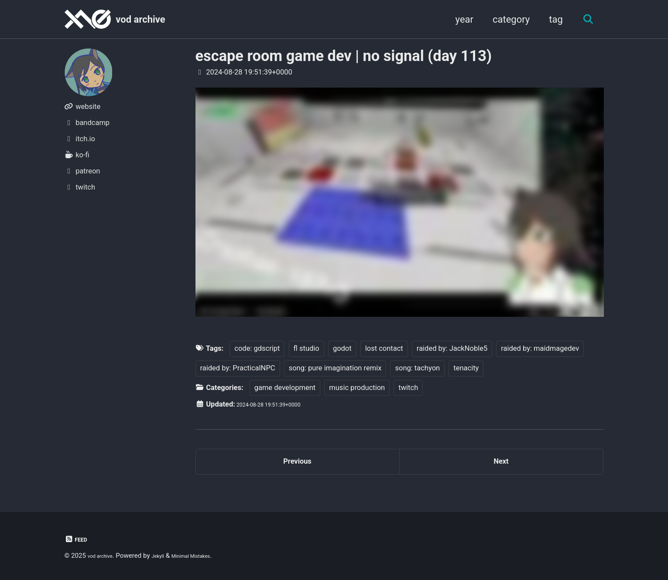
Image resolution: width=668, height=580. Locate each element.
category (505, 19)
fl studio (306, 348)
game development (285, 387)
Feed (78, 539)
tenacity (466, 368)
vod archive (140, 19)
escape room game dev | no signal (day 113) (343, 55)
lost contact (384, 348)
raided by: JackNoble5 (452, 348)
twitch (408, 387)
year (459, 19)
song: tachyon (417, 368)
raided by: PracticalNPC (237, 368)
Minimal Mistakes (210, 556)
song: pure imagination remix (335, 368)
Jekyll (168, 556)
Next (501, 466)
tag (551, 19)
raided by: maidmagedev (540, 348)
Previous (297, 466)
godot (342, 348)
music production (357, 387)
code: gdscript (257, 348)
